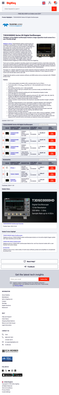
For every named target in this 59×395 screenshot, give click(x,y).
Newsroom (5, 307)
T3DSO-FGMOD (14, 174)
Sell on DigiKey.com (7, 299)
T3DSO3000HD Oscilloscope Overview (13, 223)
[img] (11, 3)
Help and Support (6, 317)
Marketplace (5, 297)
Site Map (4, 303)
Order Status (5, 319)
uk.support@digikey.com (10, 342)
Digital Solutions (6, 305)
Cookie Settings (6, 392)
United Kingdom (7, 382)
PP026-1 (12, 168)
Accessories (6, 247)
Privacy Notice (19, 285)
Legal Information (7, 325)
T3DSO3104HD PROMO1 (14, 153)
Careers (4, 301)
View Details (52, 133)
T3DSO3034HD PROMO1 (14, 140)
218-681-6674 (7, 339)
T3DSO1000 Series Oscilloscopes (12, 241)
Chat (5, 335)
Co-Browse (6, 345)
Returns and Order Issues (8, 323)
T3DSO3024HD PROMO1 (14, 133)
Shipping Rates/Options (8, 321)
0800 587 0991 (7, 337)
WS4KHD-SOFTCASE (13, 180)
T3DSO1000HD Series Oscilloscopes (12, 235)
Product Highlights (7, 17)
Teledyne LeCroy (7, 43)
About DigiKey (6, 295)
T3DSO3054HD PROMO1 (14, 147)
